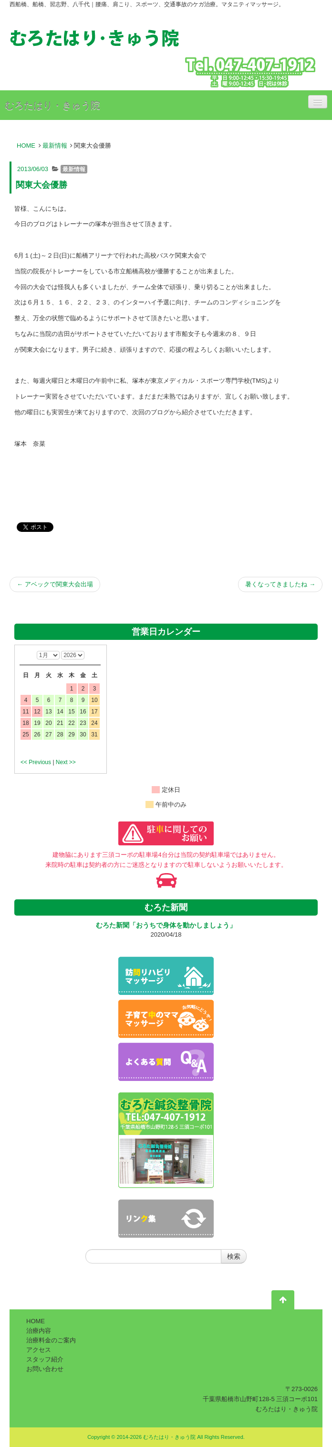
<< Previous (36, 762)
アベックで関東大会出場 (55, 584)
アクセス (38, 1349)
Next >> (66, 762)
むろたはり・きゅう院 (52, 105)
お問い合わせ (44, 1368)
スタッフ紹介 (44, 1359)
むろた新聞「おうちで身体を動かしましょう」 (166, 925)
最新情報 (54, 145)
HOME (26, 145)
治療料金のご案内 (51, 1340)
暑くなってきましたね (280, 584)
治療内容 (38, 1330)
